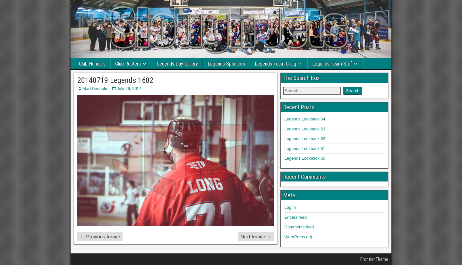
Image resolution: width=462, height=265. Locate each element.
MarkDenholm (95, 88)
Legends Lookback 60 (305, 158)
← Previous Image (100, 236)
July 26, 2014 (129, 88)
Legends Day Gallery (177, 64)
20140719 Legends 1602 (115, 80)
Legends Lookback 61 (305, 148)
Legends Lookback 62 (305, 138)
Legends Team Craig (275, 64)
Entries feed (296, 217)
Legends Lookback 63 (305, 129)
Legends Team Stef (332, 64)
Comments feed (299, 227)
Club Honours (92, 64)
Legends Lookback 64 (305, 119)
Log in (290, 207)
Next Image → (255, 236)
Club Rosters (128, 64)
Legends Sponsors (226, 64)
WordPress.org (298, 236)
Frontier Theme (374, 259)
